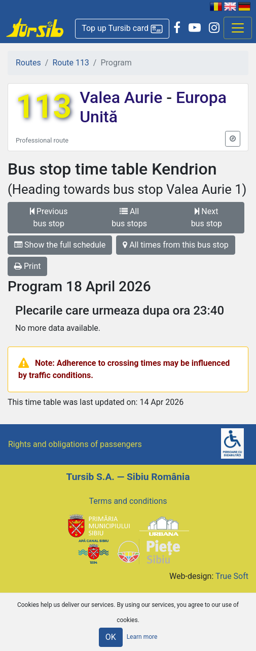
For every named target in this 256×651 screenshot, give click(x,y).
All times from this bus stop (176, 245)
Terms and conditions (128, 501)
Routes (28, 62)
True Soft (231, 576)
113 (43, 107)
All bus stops (129, 217)
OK (110, 637)
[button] (122, 29)
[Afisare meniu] (238, 28)
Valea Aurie (123, 97)
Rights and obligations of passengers (75, 444)
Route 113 (70, 62)
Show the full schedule (59, 245)
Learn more (142, 636)
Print (27, 266)
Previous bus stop (49, 217)
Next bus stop (206, 217)
